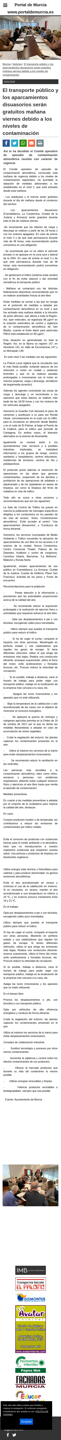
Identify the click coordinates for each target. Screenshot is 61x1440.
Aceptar (26, 1421)
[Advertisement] (25, 1242)
